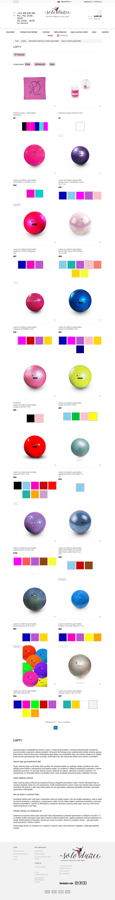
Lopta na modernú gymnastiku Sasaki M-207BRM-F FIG (70, 328)
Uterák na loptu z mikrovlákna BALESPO (24, 114)
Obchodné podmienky (20, 854)
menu (16, 2)
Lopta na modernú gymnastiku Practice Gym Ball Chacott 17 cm (71, 625)
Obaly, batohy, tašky (79, 32)
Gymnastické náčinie (29, 32)
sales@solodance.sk (41, 874)
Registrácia (88, 2)
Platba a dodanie (18, 851)
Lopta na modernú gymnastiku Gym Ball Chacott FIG (24, 692)
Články (15, 857)
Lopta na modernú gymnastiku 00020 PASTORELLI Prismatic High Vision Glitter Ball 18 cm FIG (70, 551)
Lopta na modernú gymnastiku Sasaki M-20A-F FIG (24, 473)
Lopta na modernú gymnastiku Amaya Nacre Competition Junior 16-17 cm (71, 182)
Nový (52, 64)
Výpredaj (62, 36)
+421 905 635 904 (26, 13)
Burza (50, 36)
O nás (15, 859)
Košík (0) (98, 16)
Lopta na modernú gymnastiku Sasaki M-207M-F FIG (26, 405)
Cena (27, 64)
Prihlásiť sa (97, 2)
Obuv (95, 32)
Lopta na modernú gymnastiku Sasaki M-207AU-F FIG (70, 404)
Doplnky (46, 32)
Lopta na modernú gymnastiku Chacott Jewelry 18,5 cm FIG (70, 692)
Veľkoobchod (39, 851)
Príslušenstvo (60, 32)
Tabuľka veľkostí (40, 854)
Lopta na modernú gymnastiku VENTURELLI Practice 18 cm (24, 181)
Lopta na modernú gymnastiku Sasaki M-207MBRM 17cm (24, 328)
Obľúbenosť (40, 64)
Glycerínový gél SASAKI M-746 (70, 113)
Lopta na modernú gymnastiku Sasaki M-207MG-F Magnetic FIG (24, 251)
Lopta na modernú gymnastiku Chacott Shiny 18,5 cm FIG (24, 549)
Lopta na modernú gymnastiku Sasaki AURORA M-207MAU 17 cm (70, 474)
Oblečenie (11, 32)
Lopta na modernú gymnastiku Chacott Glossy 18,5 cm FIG (24, 625)
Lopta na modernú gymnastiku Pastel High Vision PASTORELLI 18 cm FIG (70, 251)
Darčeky (105, 32)
